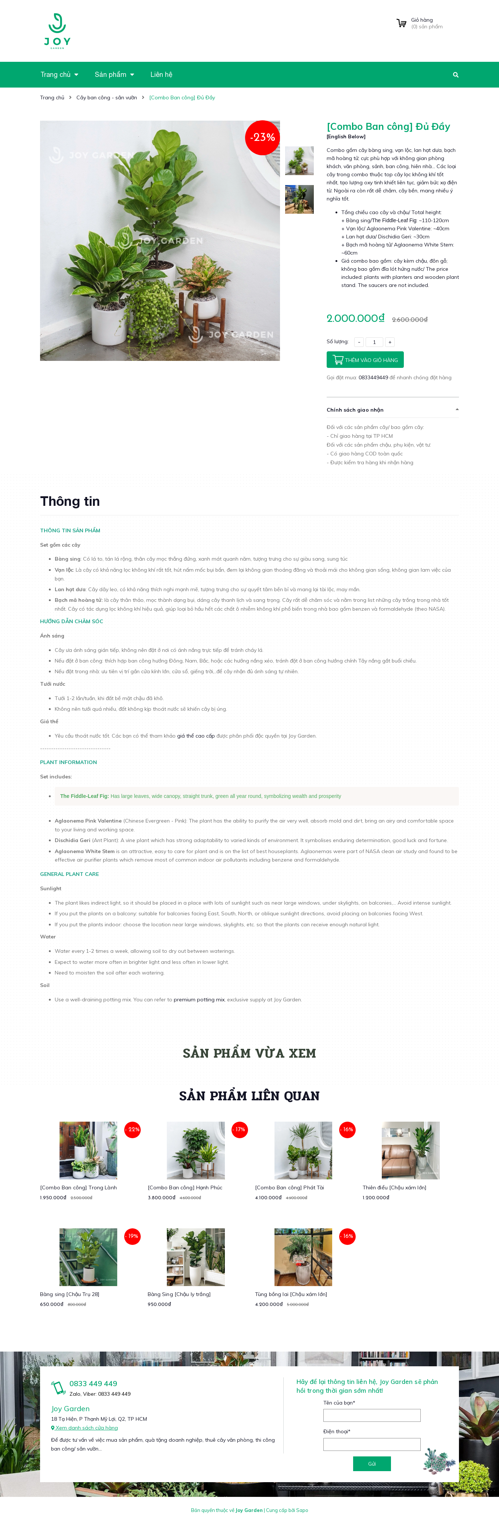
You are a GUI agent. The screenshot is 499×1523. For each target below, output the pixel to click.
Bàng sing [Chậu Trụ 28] (70, 1294)
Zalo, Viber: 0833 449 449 (99, 1393)
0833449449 (374, 377)
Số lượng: (338, 341)
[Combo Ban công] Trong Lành (78, 1187)
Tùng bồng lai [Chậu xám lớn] (291, 1294)
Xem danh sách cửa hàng (84, 1427)
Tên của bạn (339, 1402)
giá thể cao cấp (196, 735)
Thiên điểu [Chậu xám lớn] (395, 1187)
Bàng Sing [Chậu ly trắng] (179, 1294)
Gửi (372, 1463)
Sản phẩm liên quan (249, 1095)
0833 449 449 (93, 1383)
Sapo (302, 1510)
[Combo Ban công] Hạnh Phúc (185, 1187)
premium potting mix (198, 999)
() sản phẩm (435, 23)
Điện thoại (337, 1431)
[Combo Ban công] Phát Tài (289, 1187)
